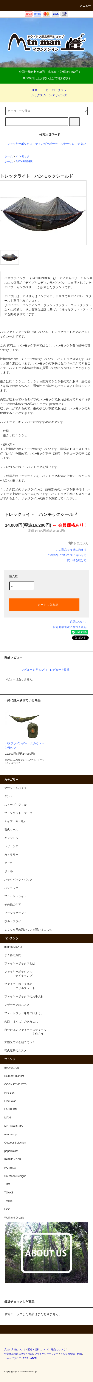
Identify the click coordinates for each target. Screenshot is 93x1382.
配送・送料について (38, 1349)
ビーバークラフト (55, 90)
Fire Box (9, 1092)
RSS (25, 1358)
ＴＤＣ (30, 90)
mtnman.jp (10, 1134)
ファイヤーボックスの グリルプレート (19, 986)
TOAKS (8, 1192)
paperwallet (11, 1151)
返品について (78, 621)
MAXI (7, 1117)
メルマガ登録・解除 (71, 1353)
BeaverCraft (11, 1067)
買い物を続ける (77, 560)
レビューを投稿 (60, 669)
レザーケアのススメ (16, 1004)
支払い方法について (15, 1349)
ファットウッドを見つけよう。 (23, 1013)
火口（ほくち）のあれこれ (21, 1021)
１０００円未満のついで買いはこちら (28, 929)
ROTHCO (10, 1167)
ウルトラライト (14, 921)
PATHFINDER (24, 161)
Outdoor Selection (15, 1142)
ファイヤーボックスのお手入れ (23, 996)
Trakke (8, 1200)
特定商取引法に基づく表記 (70, 627)
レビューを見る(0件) (34, 669)
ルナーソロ (67, 143)
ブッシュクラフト (15, 912)
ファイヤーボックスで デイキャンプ (18, 973)
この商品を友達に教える (71, 549)
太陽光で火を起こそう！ (19, 1042)
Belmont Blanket (14, 1076)
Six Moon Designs (15, 1176)
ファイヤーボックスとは (19, 963)
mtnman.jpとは (13, 946)
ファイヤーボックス (19, 143)
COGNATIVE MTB (15, 1084)
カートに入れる (44, 604)
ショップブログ (12, 1358)
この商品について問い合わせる (67, 555)
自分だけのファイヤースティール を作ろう (25, 1032)
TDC (7, 1184)
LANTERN (10, 1109)
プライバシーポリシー (46, 1353)
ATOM (33, 1358)
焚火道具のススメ (15, 1050)
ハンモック (23, 156)
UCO (7, 1209)
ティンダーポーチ (46, 143)
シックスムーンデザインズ (46, 95)
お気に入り (78, 543)
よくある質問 (12, 955)
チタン (82, 143)
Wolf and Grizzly (14, 1217)
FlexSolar (10, 1101)
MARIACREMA (13, 1125)
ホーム (8, 156)
